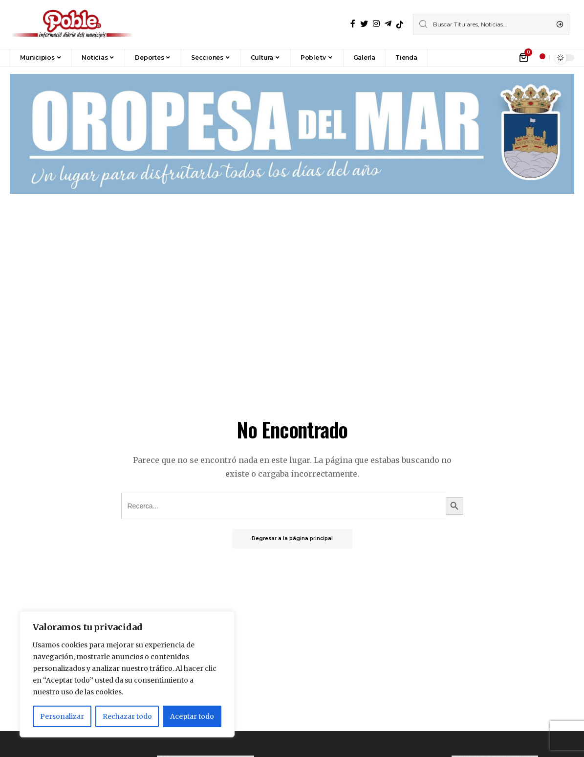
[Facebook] (353, 23)
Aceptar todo (192, 716)
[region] (127, 674)
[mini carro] (524, 57)
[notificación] (539, 58)
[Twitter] (364, 23)
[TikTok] (400, 24)
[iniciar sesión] (510, 58)
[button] (442, 58)
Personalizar (62, 716)
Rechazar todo (127, 716)
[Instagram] (376, 23)
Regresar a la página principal (292, 538)
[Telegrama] (388, 23)
